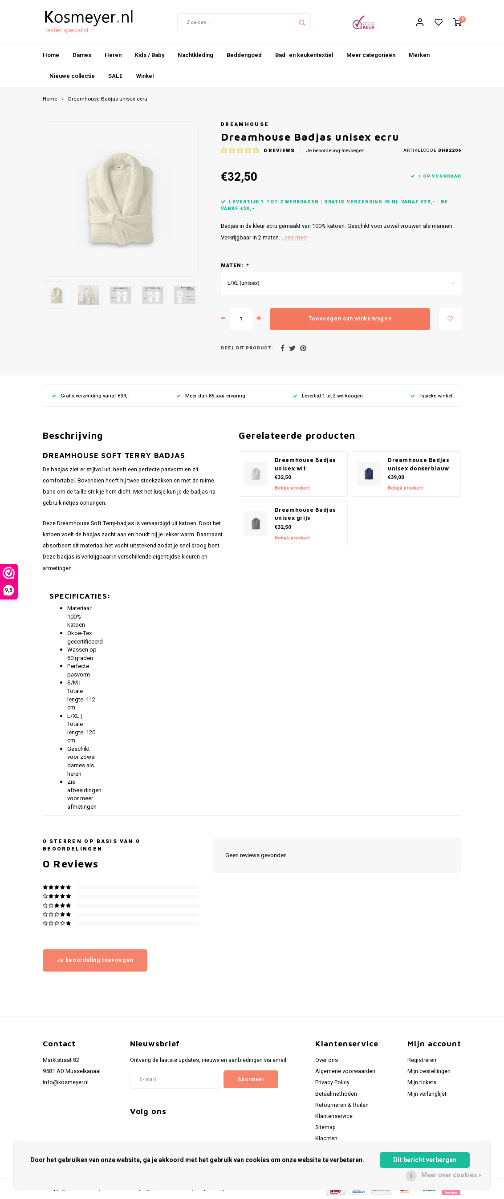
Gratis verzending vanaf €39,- (90, 396)
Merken (419, 55)
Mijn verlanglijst (427, 1094)
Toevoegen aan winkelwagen (350, 319)
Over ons (326, 1060)
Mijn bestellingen (429, 1071)
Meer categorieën (370, 55)
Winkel (145, 76)
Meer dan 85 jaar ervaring (210, 396)
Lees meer (294, 238)
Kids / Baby (149, 55)
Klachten (326, 1138)
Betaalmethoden (336, 1094)
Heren (113, 55)
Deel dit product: (247, 348)
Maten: (234, 265)
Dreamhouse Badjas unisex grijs (306, 514)
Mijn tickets (421, 1082)
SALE (115, 76)
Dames (82, 55)
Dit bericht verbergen (424, 1160)
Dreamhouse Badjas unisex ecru (107, 99)
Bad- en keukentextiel (304, 55)
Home (51, 55)
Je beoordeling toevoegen (335, 150)
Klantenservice (334, 1116)
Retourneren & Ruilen (342, 1105)
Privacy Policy (332, 1082)
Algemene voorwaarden (345, 1071)
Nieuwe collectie (72, 76)
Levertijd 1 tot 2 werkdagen (328, 396)
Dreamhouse (245, 124)
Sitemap (325, 1127)
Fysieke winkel (431, 396)
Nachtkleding (195, 55)
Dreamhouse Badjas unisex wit (306, 464)
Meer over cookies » (451, 1175)
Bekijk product (292, 488)
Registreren (421, 1060)
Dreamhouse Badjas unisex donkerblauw (419, 464)
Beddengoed (244, 55)
